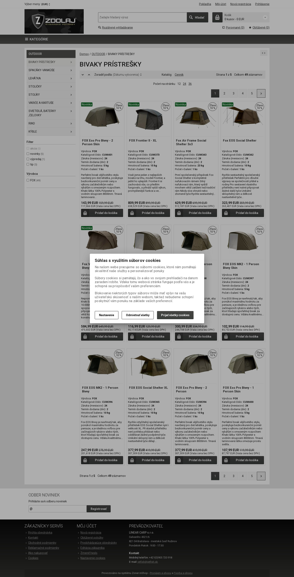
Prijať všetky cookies (175, 315)
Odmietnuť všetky (137, 315)
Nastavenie (106, 315)
